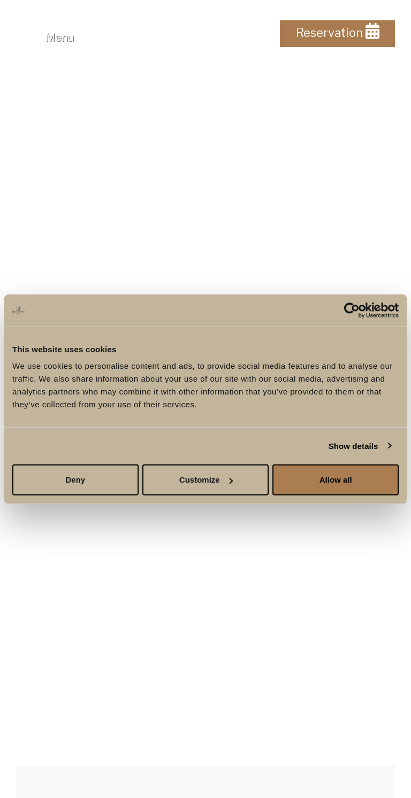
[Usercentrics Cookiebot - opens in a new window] (352, 310)
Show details (353, 445)
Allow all (335, 479)
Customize (206, 479)
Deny (75, 479)
